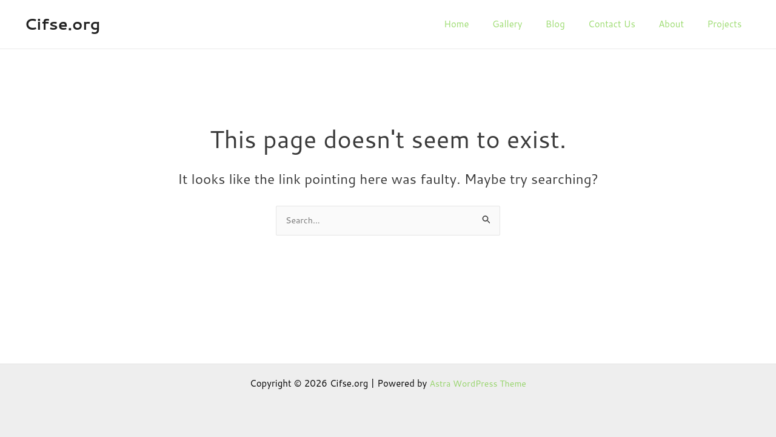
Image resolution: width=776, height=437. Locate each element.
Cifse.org (62, 24)
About (686, 24)
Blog (580, 24)
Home (491, 24)
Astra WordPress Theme (477, 383)
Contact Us (631, 24)
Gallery (537, 24)
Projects (734, 24)
